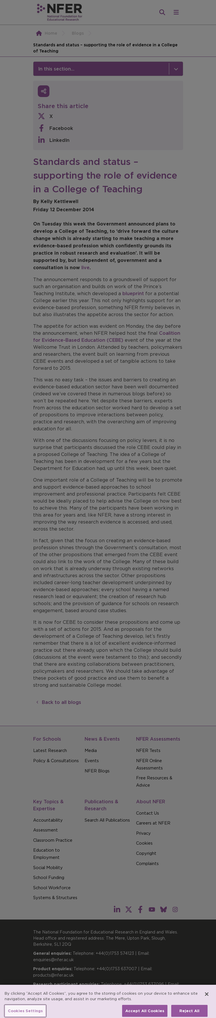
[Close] (206, 998)
